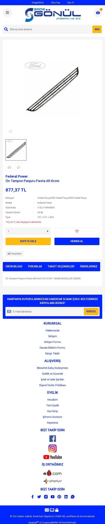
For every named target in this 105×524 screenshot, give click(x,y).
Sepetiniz (52, 422)
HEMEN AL (76, 241)
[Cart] (98, 12)
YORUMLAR (35, 266)
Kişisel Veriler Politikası (52, 385)
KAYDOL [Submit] (91, 311)
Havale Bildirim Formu (52, 347)
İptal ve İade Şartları (52, 379)
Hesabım (52, 399)
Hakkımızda (52, 330)
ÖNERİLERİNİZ (88, 266)
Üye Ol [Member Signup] (68, 2)
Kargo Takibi (52, 353)
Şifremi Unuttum (52, 416)
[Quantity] (28, 231)
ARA (97, 29)
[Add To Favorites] (77, 231)
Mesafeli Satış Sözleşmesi (52, 367)
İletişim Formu (52, 341)
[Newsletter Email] (52, 311)
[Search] (52, 29)
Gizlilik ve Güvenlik (52, 373)
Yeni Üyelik (52, 405)
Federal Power (17, 176)
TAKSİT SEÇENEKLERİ (61, 266)
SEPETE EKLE (28, 241)
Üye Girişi (52, 411)
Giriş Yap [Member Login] (53, 2)
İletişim (52, 336)
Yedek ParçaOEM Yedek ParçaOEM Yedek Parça (62, 198)
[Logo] (53, 15)
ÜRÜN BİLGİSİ (14, 266)
